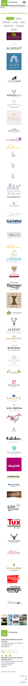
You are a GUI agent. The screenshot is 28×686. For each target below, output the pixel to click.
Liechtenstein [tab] (20, 26)
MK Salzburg (13, 2)
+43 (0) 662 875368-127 (10, 650)
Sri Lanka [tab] (14, 29)
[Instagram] (6, 656)
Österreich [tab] (10, 18)
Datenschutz (23, 682)
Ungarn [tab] (23, 22)
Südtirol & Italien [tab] (8, 26)
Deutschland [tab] (6, 22)
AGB (26, 679)
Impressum (24, 676)
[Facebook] (2, 656)
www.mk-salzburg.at (12, 671)
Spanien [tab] (15, 22)
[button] (24, 2)
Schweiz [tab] (18, 18)
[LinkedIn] (10, 656)
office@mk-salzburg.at (11, 652)
